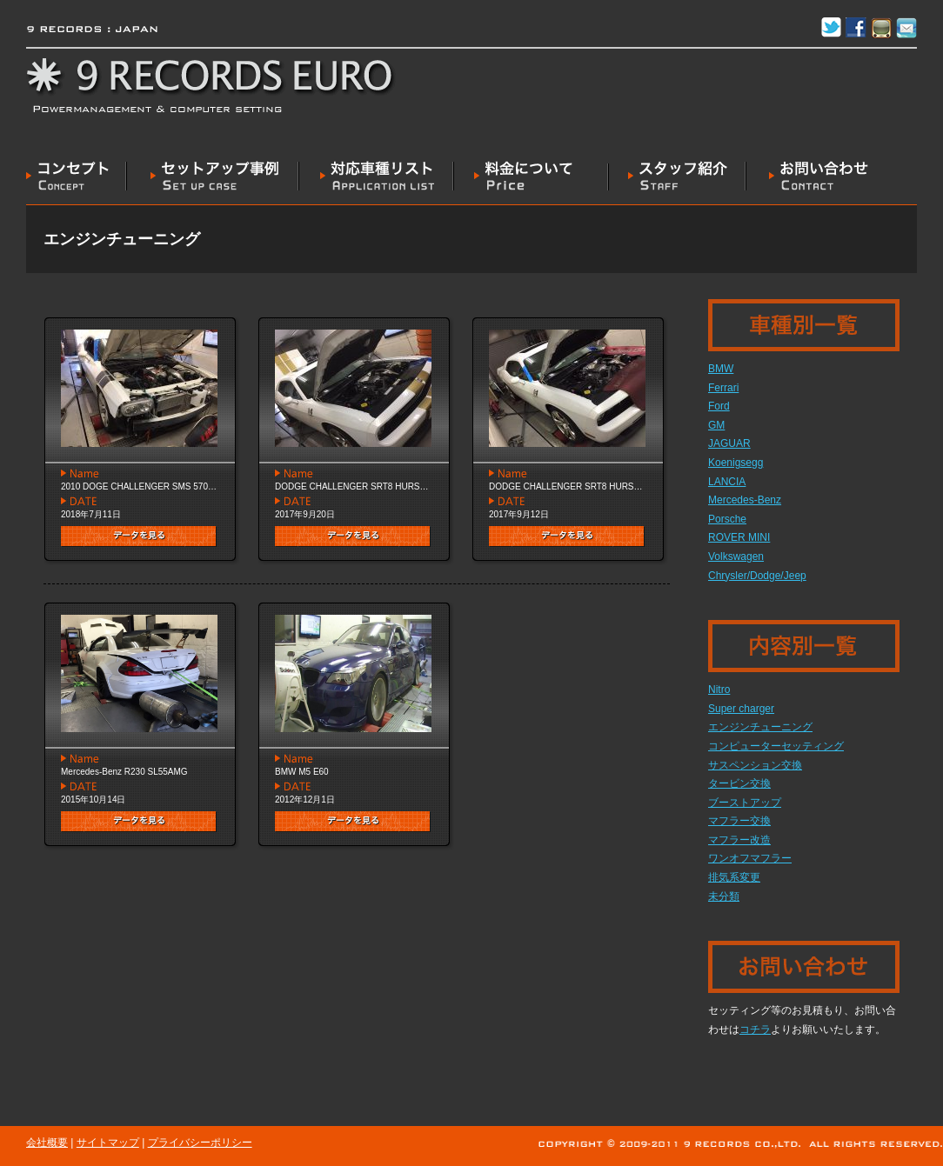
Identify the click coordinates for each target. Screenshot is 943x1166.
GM (716, 425)
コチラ (755, 1029)
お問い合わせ (807, 176)
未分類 (723, 896)
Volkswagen (736, 556)
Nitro (719, 689)
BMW (720, 369)
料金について (531, 176)
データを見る (139, 536)
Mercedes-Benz (744, 500)
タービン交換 (739, 783)
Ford (719, 406)
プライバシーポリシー (200, 1142)
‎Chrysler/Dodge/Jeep (757, 576)
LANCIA (727, 482)
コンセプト (76, 176)
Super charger (741, 709)
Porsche (727, 519)
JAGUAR (729, 443)
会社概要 (47, 1142)
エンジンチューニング (760, 727)
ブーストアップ (744, 802)
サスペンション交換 (755, 765)
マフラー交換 (739, 821)
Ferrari (723, 388)
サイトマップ (108, 1142)
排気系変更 (734, 877)
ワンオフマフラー (750, 858)
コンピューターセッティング (776, 746)
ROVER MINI (739, 537)
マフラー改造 (739, 840)
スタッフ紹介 (677, 176)
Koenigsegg (735, 462)
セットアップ (213, 176)
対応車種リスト (376, 176)
